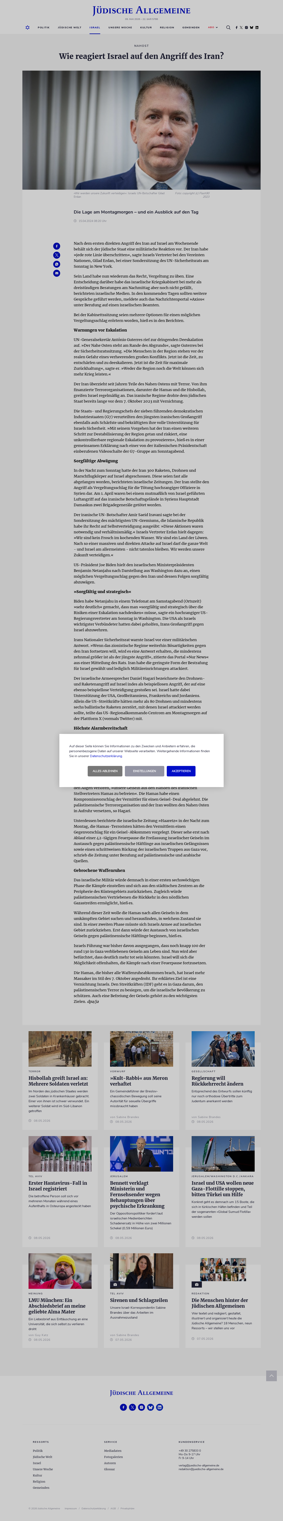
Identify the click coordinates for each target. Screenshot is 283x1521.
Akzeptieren (181, 771)
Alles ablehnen (105, 771)
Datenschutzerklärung (106, 756)
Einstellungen (144, 771)
